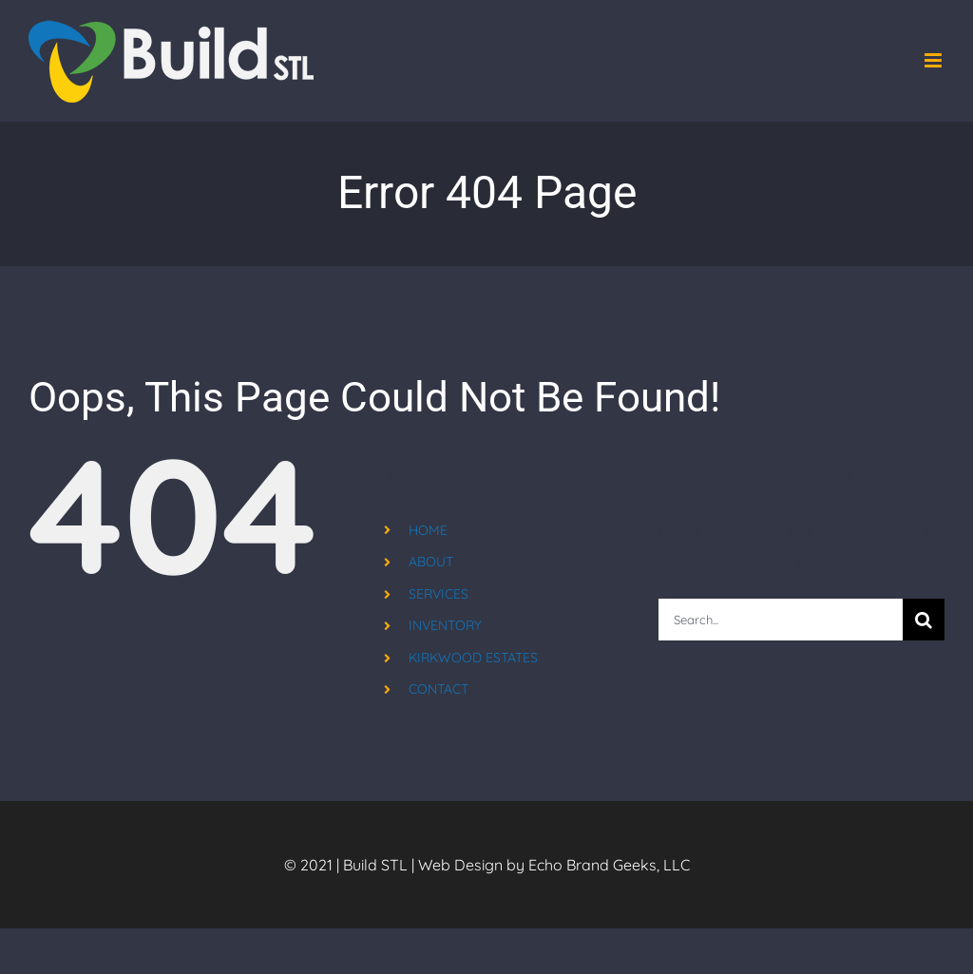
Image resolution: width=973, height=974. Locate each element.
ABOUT (431, 561)
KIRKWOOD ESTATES (473, 657)
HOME (428, 530)
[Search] (923, 619)
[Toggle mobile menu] (934, 60)
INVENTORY (445, 625)
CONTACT (438, 688)
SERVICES (438, 593)
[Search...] (780, 619)
